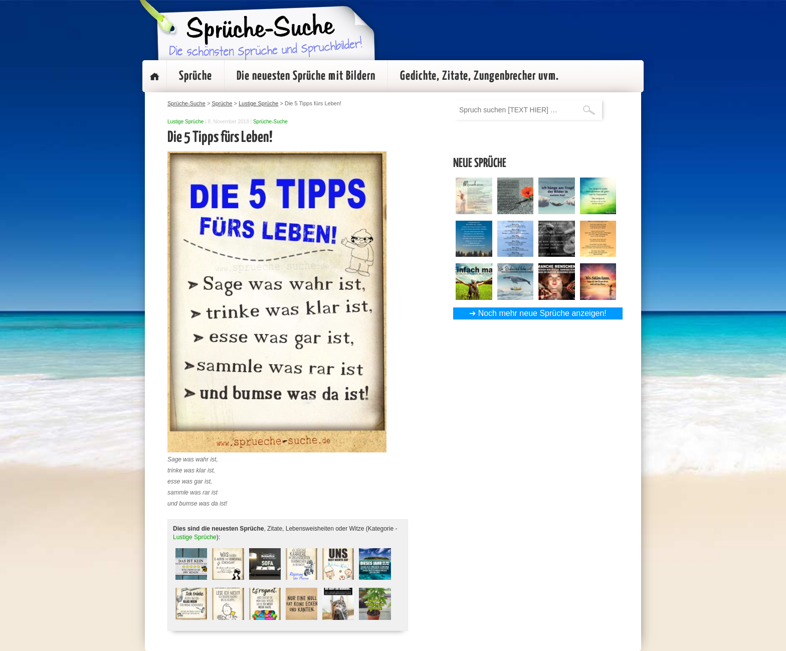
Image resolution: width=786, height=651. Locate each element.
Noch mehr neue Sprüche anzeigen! (542, 313)
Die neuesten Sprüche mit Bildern (306, 76)
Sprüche (195, 76)
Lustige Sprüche (185, 121)
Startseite (154, 76)
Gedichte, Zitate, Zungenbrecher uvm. (479, 76)
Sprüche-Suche (270, 121)
